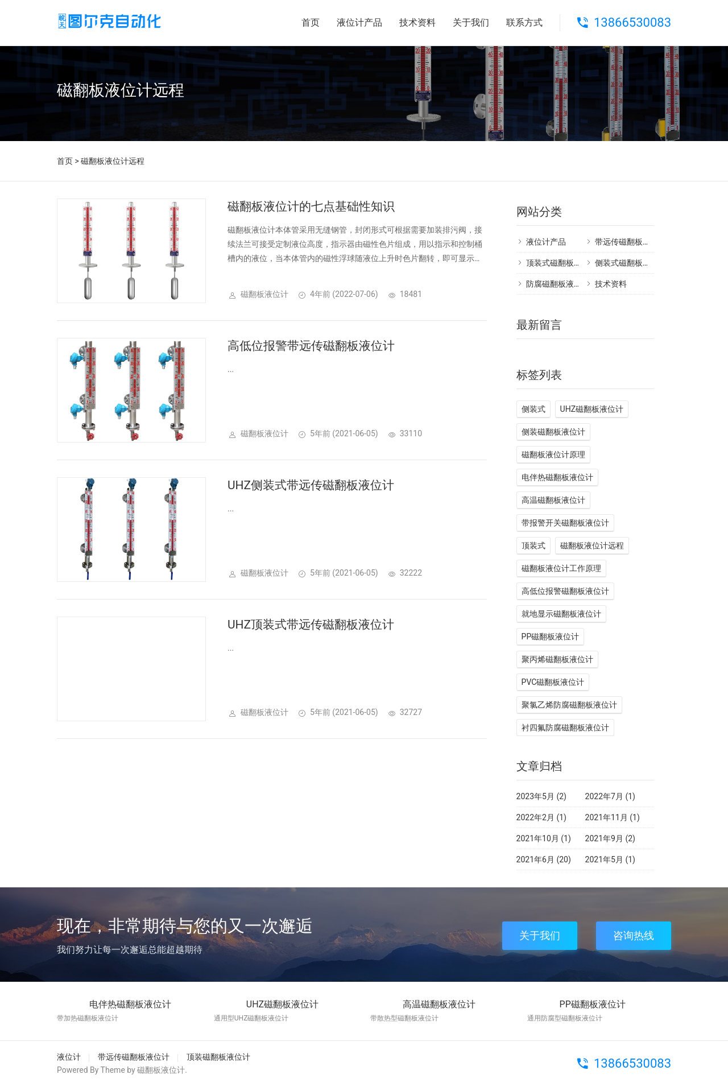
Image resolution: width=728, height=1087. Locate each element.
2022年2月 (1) (541, 817)
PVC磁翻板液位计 (553, 682)
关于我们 (471, 22)
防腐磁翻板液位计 (558, 283)
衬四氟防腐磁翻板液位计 (565, 727)
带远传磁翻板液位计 (631, 241)
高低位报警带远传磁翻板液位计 (311, 346)
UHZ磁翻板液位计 (591, 409)
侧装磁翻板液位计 (553, 431)
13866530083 (632, 22)
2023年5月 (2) (541, 796)
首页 (310, 22)
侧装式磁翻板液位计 (631, 262)
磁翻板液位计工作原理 (561, 568)
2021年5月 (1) (610, 859)
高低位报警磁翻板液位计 (565, 591)
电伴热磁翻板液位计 (557, 477)
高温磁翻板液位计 (553, 500)
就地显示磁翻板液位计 (561, 613)
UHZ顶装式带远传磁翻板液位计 (311, 624)
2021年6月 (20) (543, 859)
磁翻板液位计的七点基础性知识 (311, 206)
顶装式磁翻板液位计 (562, 262)
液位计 (69, 1056)
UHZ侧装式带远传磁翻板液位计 (311, 485)
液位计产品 (359, 22)
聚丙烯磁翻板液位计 (557, 659)
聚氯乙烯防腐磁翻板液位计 (569, 704)
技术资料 (417, 22)
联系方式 (524, 22)
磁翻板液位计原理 (553, 454)
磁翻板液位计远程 (592, 545)
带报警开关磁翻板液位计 (565, 522)
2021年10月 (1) (543, 838)
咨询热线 (633, 935)
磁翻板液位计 (161, 1069)
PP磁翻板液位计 (551, 636)
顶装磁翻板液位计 (218, 1056)
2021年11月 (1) (612, 817)
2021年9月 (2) (610, 838)
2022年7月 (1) (610, 796)
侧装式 (533, 409)
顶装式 (533, 545)
